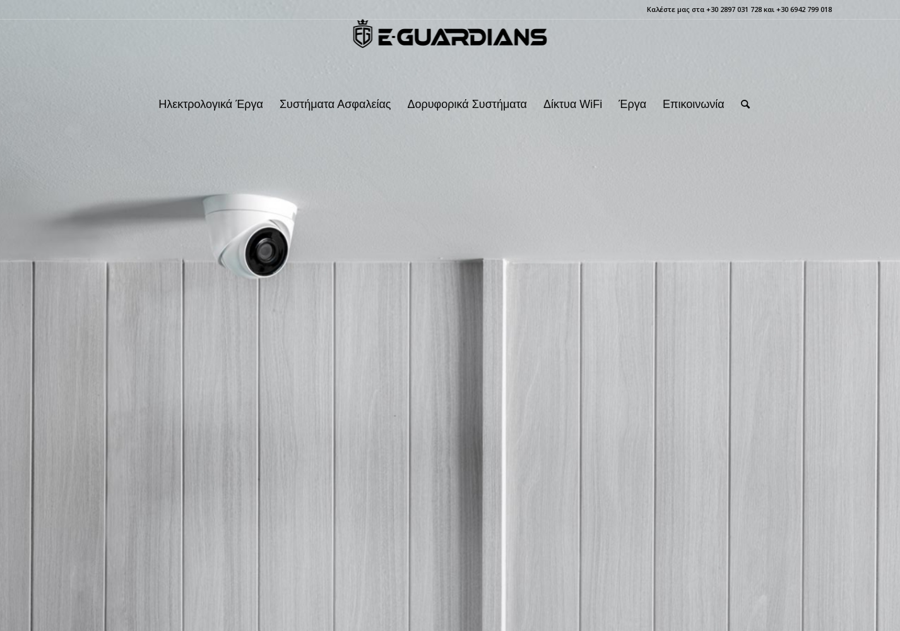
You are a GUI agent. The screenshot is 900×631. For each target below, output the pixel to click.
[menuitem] (210, 104)
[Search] (741, 104)
